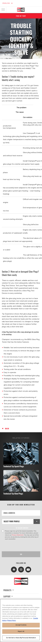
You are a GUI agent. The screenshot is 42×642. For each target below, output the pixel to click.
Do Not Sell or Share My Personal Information (21, 638)
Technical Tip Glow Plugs (13, 493)
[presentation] (20, 545)
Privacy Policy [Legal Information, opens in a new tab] (11, 620)
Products (8, 590)
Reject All (21, 631)
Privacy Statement (18, 535)
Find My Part (21, 16)
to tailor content (22, 528)
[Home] (21, 10)
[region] (21, 620)
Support (8, 596)
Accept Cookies (21, 625)
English (6, 3)
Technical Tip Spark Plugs (13, 466)
